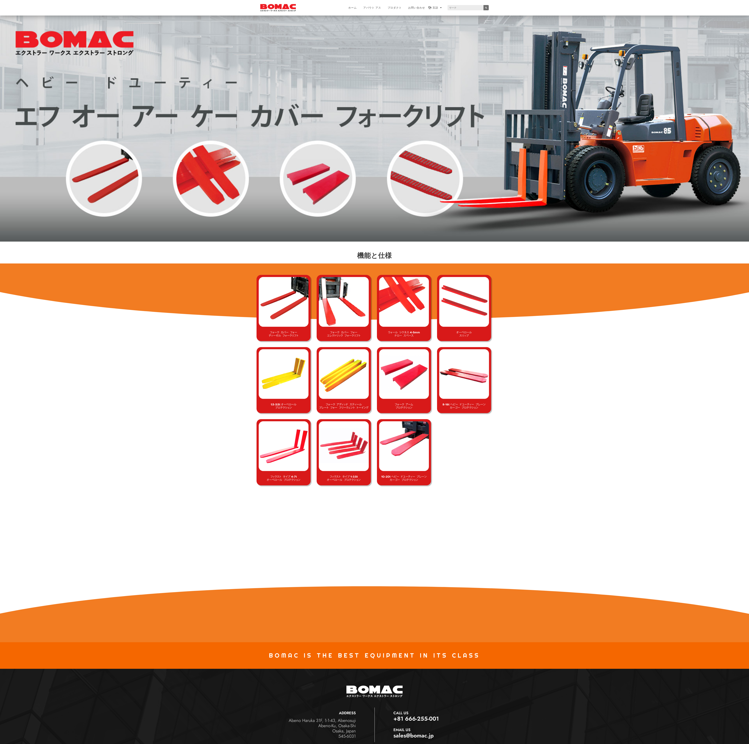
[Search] (486, 7)
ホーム (352, 7)
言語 (437, 7)
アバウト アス (372, 7)
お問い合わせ (416, 7)
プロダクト (395, 7)
